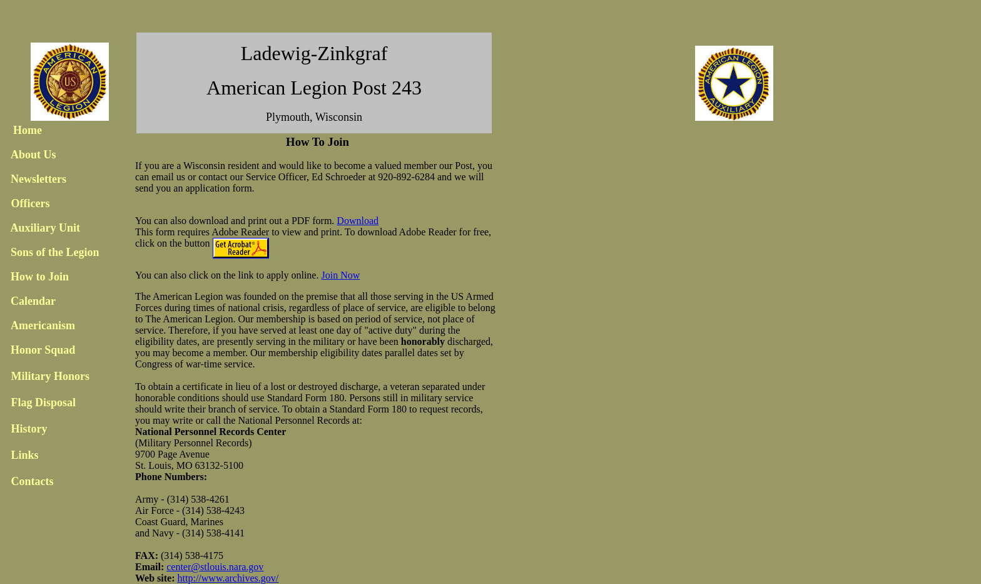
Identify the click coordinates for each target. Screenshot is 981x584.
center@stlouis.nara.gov (214, 566)
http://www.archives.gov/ (228, 578)
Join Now (340, 275)
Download (358, 220)
